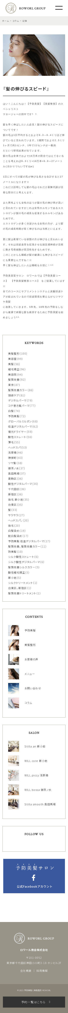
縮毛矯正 (13, 369)
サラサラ (13, 515)
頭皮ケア (13, 395)
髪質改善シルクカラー (21, 567)
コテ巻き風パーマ (18, 405)
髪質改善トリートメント (22, 593)
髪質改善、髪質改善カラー (24, 546)
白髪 (11, 411)
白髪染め (13, 530)
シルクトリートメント (20, 583)
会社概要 (26, 970)
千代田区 (13, 489)
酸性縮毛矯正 (16, 572)
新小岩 (12, 578)
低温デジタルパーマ (20, 426)
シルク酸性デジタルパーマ (24, 562)
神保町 (12, 458)
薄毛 (11, 442)
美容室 (12, 359)
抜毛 (11, 525)
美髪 (11, 364)
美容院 (12, 374)
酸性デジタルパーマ (20, 484)
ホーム (5, 20)
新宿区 (12, 494)
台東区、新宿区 (17, 588)
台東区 (12, 504)
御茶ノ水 (13, 468)
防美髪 (12, 551)
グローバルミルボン (20, 421)
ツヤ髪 (12, 463)
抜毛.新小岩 (15, 499)
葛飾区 (12, 478)
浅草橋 (12, 452)
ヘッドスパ (14, 447)
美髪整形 (13, 353)
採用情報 (42, 970)
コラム (16, 20)
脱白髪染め (15, 536)
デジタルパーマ (17, 400)
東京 (11, 385)
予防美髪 (13, 416)
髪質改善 (13, 379)
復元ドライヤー (17, 431)
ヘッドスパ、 (15, 520)
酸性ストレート (17, 437)
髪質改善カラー (17, 390)
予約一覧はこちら (33, 1002)
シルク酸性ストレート (21, 557)
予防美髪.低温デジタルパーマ (26, 541)
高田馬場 (13, 473)
